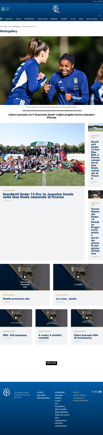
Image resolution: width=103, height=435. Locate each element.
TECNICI (58, 401)
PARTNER (58, 398)
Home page (3, 26)
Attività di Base (42, 19)
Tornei (81, 19)
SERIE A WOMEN (60, 409)
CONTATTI (40, 392)
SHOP (57, 418)
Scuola (73, 19)
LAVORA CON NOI (79, 395)
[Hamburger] (1, 19)
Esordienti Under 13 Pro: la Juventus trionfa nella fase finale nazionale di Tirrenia (38, 196)
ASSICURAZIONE (61, 426)
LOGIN (94, 1)
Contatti (18, 1)
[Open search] (99, 15)
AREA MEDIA (41, 395)
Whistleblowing (4, 1)
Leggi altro (51, 363)
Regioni (18, 19)
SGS (10, 26)
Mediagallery (16, 26)
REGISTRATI (100, 1)
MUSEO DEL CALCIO (62, 415)
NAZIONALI (59, 395)
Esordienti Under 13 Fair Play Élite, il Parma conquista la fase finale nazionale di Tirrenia (95, 160)
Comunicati (8, 19)
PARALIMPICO (60, 407)
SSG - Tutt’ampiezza (15, 335)
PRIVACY (76, 392)
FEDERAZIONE (60, 392)
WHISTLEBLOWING (43, 398)
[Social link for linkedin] (100, 411)
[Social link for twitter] (93, 411)
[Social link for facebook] (95, 411)
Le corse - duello (66, 299)
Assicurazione (24, 1)
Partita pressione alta (16, 299)
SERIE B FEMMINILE (61, 412)
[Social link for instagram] (97, 411)
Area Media (11, 1)
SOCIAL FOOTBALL (92, 19)
